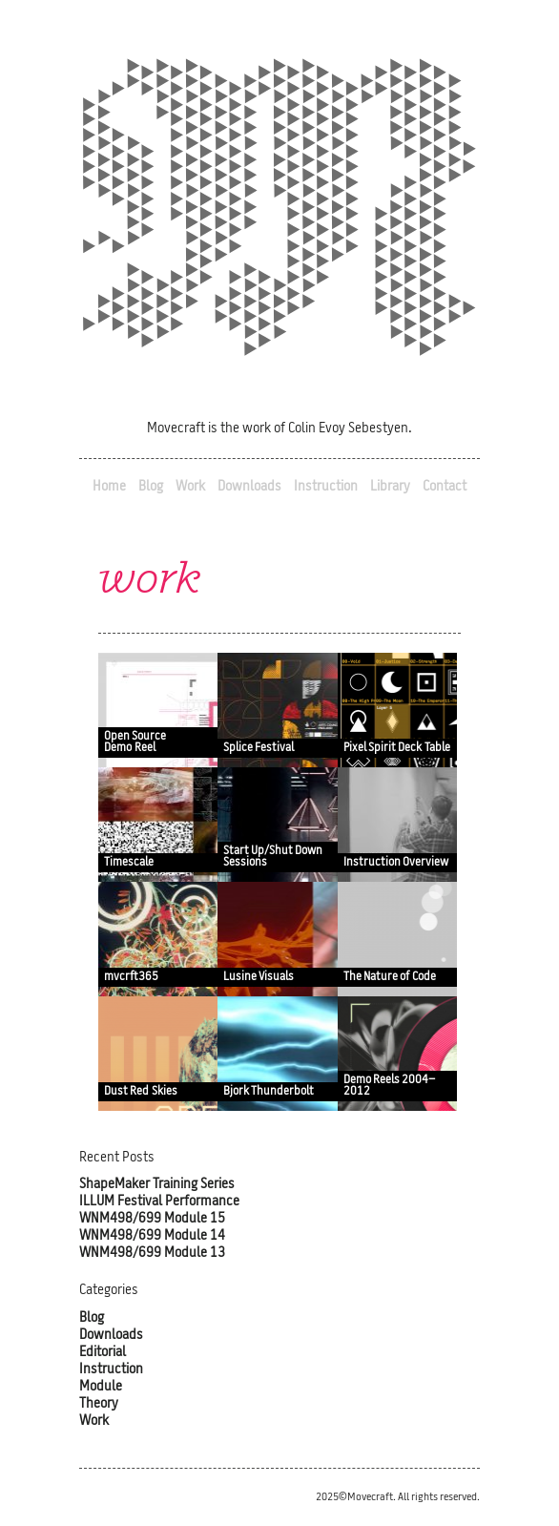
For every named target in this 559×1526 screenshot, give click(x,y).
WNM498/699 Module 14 (152, 1236)
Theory (98, 1404)
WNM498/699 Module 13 (152, 1253)
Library (390, 487)
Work (190, 487)
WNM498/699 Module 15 (152, 1219)
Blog (150, 487)
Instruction (326, 487)
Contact (444, 487)
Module (100, 1387)
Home (109, 487)
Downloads (249, 487)
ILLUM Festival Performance (159, 1202)
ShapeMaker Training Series (157, 1185)
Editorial (102, 1353)
